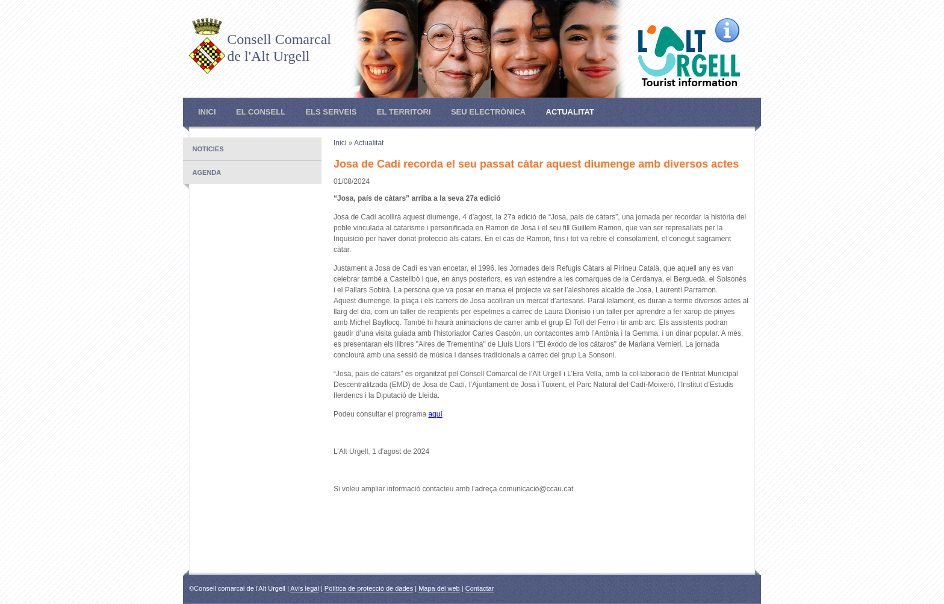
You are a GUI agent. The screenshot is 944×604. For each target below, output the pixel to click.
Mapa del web (439, 588)
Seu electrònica (488, 111)
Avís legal (304, 588)
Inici (207, 111)
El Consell (260, 111)
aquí (435, 414)
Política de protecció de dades (368, 588)
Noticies (208, 149)
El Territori (404, 111)
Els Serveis (330, 111)
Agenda (207, 172)
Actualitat (570, 111)
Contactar (479, 588)
